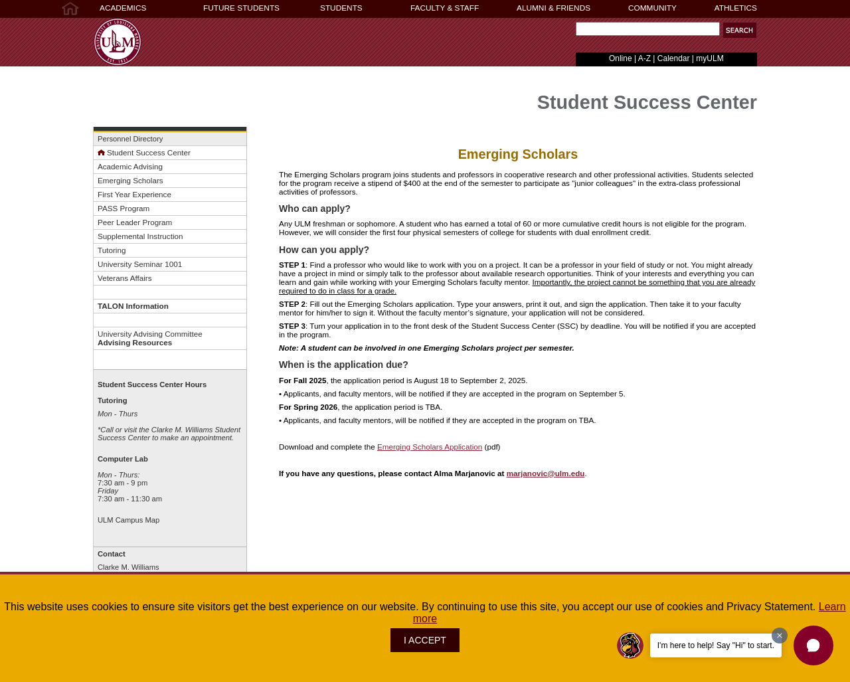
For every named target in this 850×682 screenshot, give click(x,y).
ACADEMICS (123, 8)
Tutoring (112, 250)
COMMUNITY (652, 8)
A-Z (644, 58)
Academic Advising (130, 166)
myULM (709, 58)
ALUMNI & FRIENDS (553, 8)
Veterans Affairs (125, 278)
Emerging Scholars (130, 180)
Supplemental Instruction (140, 236)
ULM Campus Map (128, 520)
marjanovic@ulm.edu (546, 473)
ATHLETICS (736, 8)
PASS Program (123, 208)
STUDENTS (341, 8)
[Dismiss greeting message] (780, 635)
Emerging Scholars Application (429, 446)
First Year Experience (134, 194)
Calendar (673, 58)
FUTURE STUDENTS (241, 8)
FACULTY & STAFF (444, 8)
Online (620, 58)
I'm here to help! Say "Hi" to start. (715, 645)
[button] (739, 30)
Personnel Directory (130, 139)
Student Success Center (144, 152)
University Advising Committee (150, 338)
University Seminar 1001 (140, 264)
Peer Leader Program (135, 222)
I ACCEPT (425, 640)
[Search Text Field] (648, 29)
